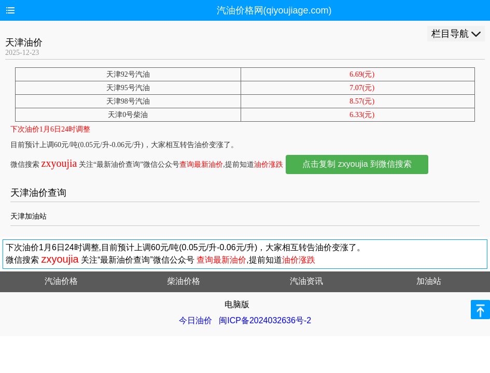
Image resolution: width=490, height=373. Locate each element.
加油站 (428, 281)
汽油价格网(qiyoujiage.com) (274, 10)
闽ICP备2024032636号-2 (265, 320)
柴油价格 (183, 281)
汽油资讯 (306, 281)
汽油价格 (61, 281)
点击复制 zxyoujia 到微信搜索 (357, 164)
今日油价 (195, 320)
